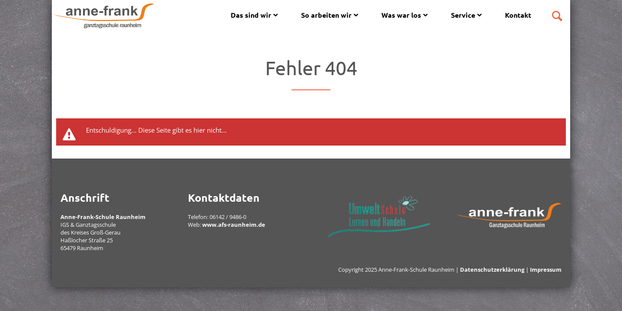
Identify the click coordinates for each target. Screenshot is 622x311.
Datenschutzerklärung (492, 269)
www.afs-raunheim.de (233, 224)
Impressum (546, 269)
